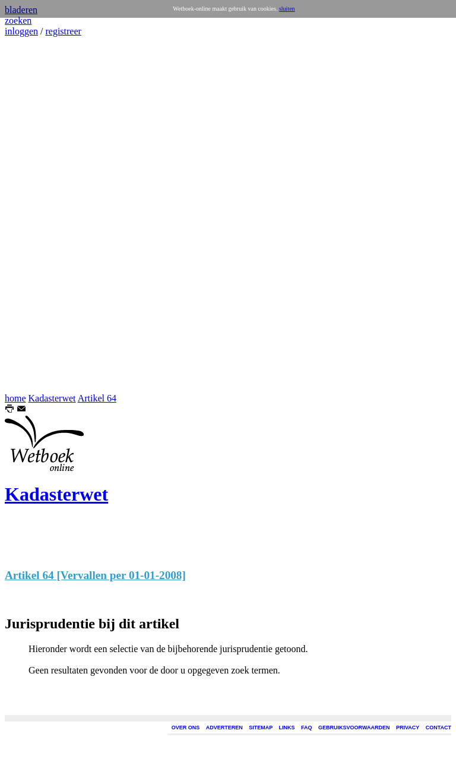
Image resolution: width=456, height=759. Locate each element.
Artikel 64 (97, 398)
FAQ (306, 727)
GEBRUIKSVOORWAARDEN (354, 727)
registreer (63, 31)
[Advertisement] (40, 215)
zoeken (18, 20)
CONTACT (438, 727)
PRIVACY (407, 727)
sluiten (287, 8)
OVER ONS (186, 727)
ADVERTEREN (224, 727)
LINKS (287, 727)
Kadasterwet (52, 398)
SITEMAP (261, 727)
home (15, 398)
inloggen (21, 31)
